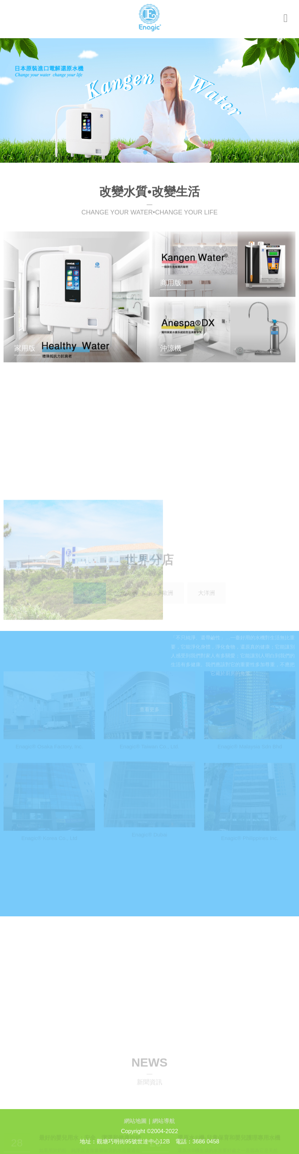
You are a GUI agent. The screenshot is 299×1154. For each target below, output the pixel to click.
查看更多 (149, 623)
